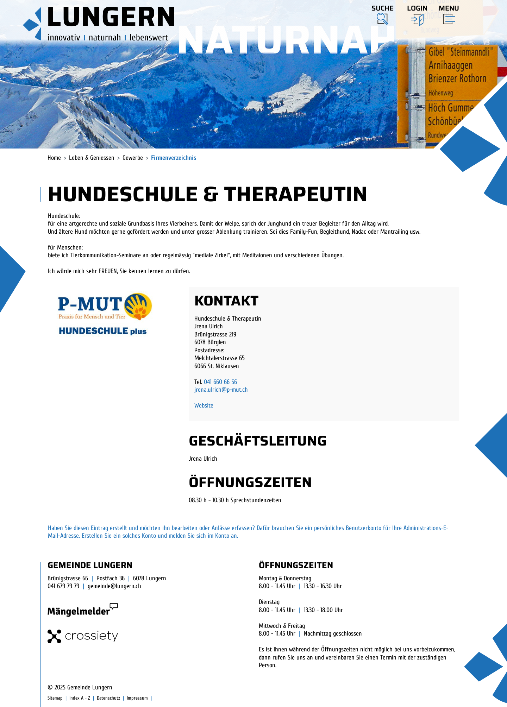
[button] (382, 13)
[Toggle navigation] (446, 13)
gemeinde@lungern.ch (114, 586)
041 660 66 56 (220, 382)
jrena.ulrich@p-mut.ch (221, 389)
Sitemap (55, 698)
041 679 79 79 (63, 586)
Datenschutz (108, 698)
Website (203, 405)
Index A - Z (79, 698)
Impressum (137, 698)
